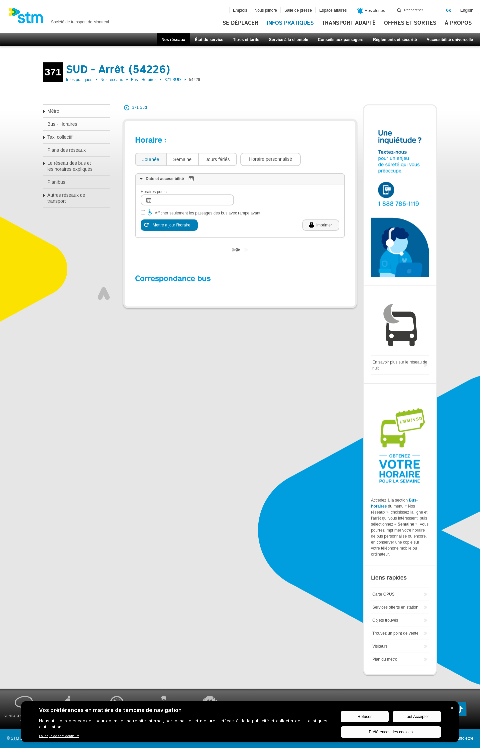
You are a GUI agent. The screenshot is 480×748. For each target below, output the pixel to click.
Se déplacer (240, 23)
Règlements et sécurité (395, 39)
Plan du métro (384, 659)
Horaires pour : (154, 191)
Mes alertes (371, 11)
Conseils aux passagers (340, 39)
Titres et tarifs (246, 39)
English (466, 10)
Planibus (56, 182)
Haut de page (104, 293)
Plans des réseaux (66, 150)
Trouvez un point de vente (395, 633)
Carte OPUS (383, 594)
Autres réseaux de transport (66, 198)
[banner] (58, 18)
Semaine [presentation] (182, 159)
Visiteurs (380, 646)
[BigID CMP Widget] (240, 723)
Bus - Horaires (144, 79)
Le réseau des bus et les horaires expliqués (69, 166)
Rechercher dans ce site (399, 10)
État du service (209, 39)
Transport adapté (349, 23)
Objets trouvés (385, 620)
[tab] (150, 159)
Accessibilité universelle (450, 39)
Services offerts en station (395, 607)
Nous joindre (266, 10)
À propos (458, 23)
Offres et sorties (410, 23)
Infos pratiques (290, 23)
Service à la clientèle (288, 39)
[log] (187, 199)
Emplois (240, 10)
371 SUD (173, 79)
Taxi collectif (59, 137)
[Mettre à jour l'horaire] (169, 225)
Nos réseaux (173, 39)
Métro (53, 111)
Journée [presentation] (150, 159)
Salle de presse (298, 10)
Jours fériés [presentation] (218, 159)
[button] (270, 159)
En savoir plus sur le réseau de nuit (399, 365)
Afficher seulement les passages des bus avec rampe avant (207, 213)
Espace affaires (333, 10)
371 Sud (139, 107)
